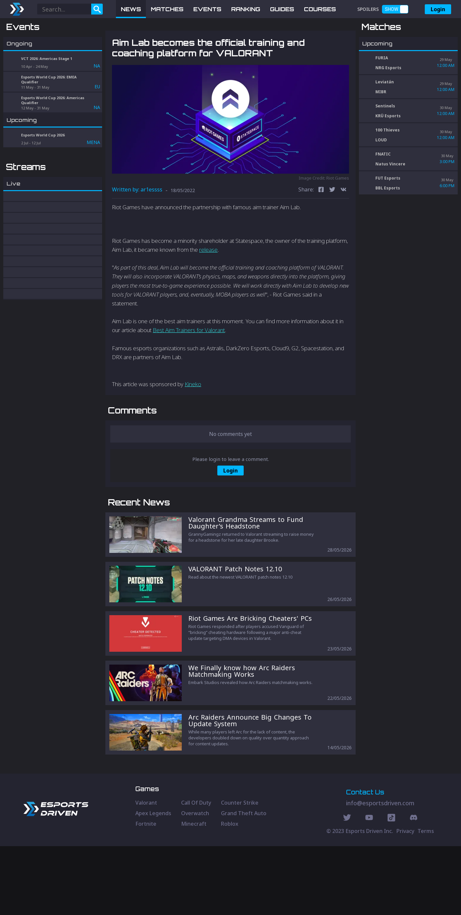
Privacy (405, 899)
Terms (426, 899)
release (208, 284)
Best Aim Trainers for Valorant (189, 364)
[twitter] (332, 224)
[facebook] (321, 224)
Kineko (193, 418)
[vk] (343, 224)
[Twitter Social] (347, 887)
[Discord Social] (391, 887)
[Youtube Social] (369, 887)
